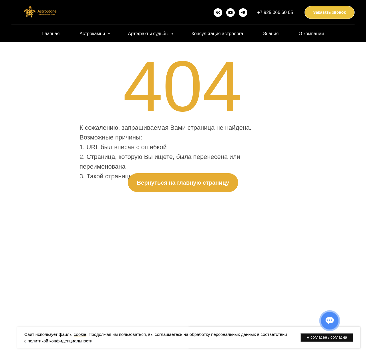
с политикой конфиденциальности (58, 340)
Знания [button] (271, 33)
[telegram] (243, 12)
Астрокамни (92, 33)
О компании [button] (311, 33)
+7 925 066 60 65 (275, 12)
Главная (50, 33)
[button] (330, 12)
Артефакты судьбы (149, 33)
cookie (80, 334)
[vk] (218, 12)
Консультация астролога (217, 33)
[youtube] (230, 12)
